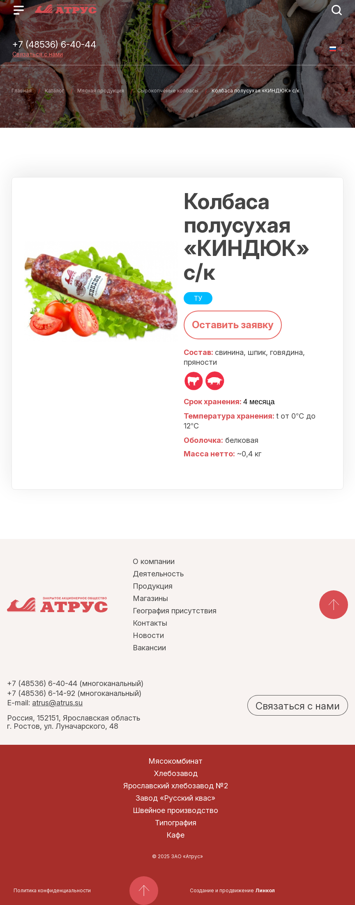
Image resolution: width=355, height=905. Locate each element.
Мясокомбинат (175, 761)
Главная (22, 91)
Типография (175, 822)
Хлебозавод (176, 773)
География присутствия (175, 610)
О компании (154, 561)
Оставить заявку (233, 325)
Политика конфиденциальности (52, 890)
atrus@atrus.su (57, 702)
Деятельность (158, 573)
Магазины (150, 598)
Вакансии (149, 647)
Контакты (150, 623)
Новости (148, 635)
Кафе (175, 835)
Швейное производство (175, 810)
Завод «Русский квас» (175, 798)
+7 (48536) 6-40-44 (54, 44)
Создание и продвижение (232, 890)
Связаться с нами (37, 54)
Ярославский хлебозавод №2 (175, 785)
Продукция (153, 586)
